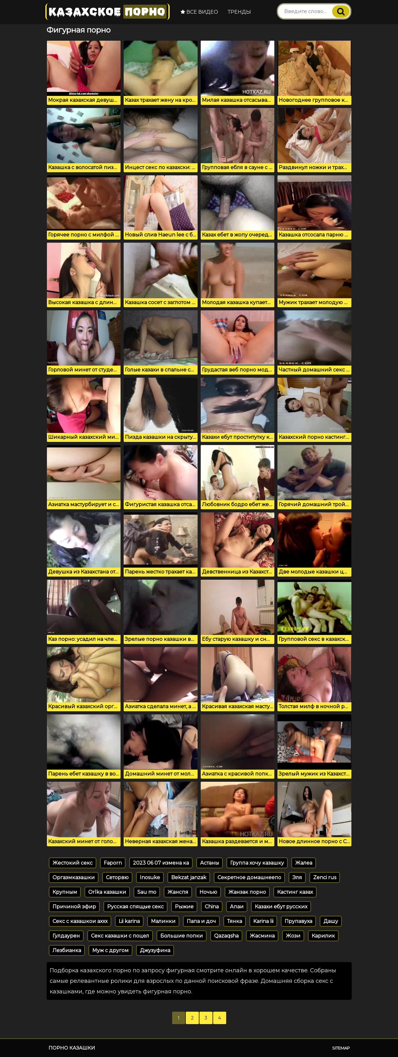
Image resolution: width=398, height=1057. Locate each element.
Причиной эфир (74, 907)
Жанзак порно (247, 892)
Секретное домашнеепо (249, 877)
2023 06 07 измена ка (161, 863)
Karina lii (263, 921)
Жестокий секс (73, 863)
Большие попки (181, 936)
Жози (293, 936)
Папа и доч (201, 921)
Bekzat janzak (188, 877)
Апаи (237, 907)
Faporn (113, 863)
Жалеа (303, 863)
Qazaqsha (226, 936)
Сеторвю (117, 877)
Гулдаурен (66, 936)
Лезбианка (67, 950)
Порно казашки (71, 1048)
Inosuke (150, 877)
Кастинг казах (295, 892)
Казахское (107, 12)
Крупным (65, 892)
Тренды (239, 12)
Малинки (163, 921)
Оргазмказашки (74, 877)
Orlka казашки (107, 892)
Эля (297, 877)
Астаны (209, 863)
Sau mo (146, 892)
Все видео (199, 12)
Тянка (234, 921)
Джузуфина (155, 950)
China (212, 907)
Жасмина (262, 936)
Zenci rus (324, 877)
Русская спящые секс (135, 907)
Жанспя (177, 892)
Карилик (323, 936)
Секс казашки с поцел (120, 936)
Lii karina (129, 921)
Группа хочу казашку (257, 863)
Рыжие (184, 907)
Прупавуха (298, 921)
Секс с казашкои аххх (80, 921)
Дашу (330, 921)
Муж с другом (110, 950)
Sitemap (341, 1048)
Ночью (208, 892)
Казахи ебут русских (281, 907)
